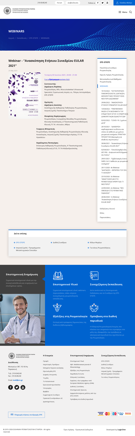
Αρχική (11, 38)
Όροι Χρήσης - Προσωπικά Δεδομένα (78, 429)
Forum (59, 3)
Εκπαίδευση (21, 38)
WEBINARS (45, 38)
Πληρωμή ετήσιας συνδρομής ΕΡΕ (28, 415)
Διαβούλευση (73, 3)
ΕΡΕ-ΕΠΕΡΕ (33, 38)
